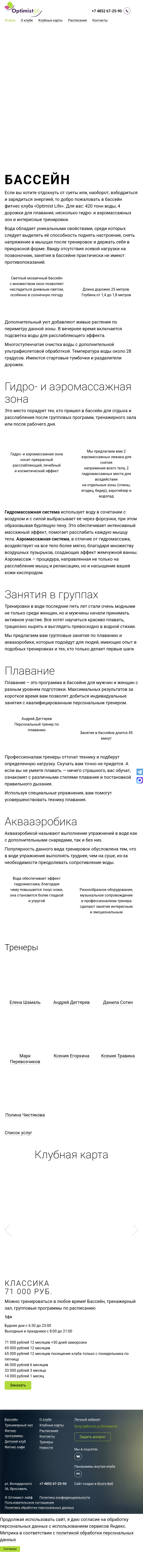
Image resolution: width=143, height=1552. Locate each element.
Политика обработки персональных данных (39, 1508)
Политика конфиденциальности (64, 1497)
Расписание (77, 20)
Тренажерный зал (19, 1425)
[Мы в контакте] (78, 1456)
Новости (46, 1448)
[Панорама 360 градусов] (78, 1473)
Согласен (10, 1549)
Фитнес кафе (15, 1447)
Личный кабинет (87, 1419)
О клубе (27, 20)
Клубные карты (50, 20)
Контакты (100, 20)
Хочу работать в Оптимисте (95, 1426)
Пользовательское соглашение (29, 1502)
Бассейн (11, 1419)
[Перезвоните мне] (127, 10)
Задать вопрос (92, 1437)
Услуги (10, 20)
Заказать (18, 1385)
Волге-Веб (105, 1484)
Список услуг (18, 1132)
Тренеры (46, 1442)
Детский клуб (15, 1441)
